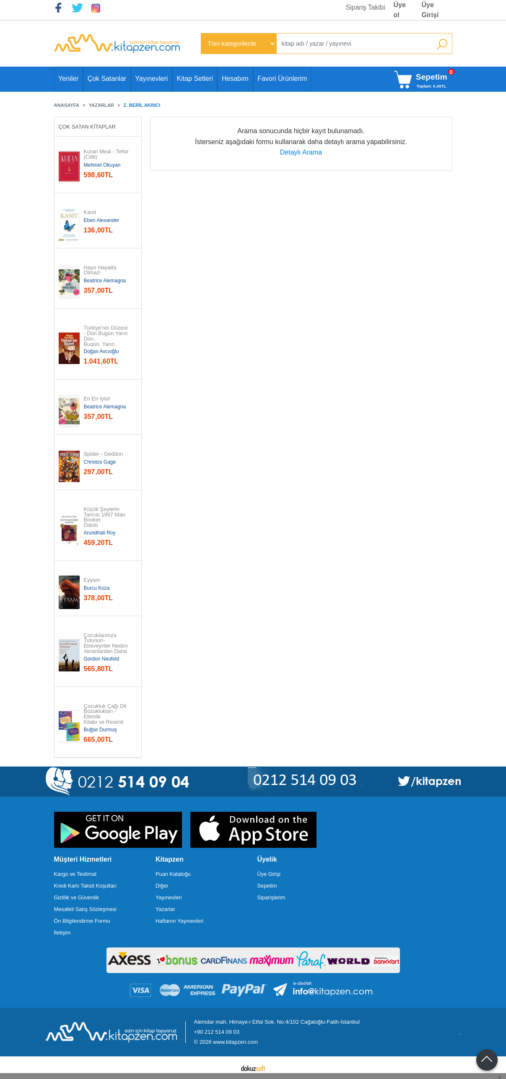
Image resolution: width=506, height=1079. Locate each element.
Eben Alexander (101, 220)
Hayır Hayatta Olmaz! (101, 270)
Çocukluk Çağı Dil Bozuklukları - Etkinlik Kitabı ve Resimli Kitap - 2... (106, 717)
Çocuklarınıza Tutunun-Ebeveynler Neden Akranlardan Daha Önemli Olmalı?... (106, 646)
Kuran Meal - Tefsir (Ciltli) (107, 154)
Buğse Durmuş (100, 730)
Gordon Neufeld (101, 659)
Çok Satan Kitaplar (87, 127)
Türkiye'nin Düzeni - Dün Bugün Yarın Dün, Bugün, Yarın (106, 336)
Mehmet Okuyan (102, 165)
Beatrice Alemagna (105, 281)
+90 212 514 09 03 (216, 1032)
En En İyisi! (97, 399)
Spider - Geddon (103, 454)
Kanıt (90, 212)
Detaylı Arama (301, 152)
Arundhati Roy (100, 533)
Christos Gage (100, 462)
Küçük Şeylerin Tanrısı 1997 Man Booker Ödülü (105, 517)
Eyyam (92, 580)
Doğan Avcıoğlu (101, 351)
